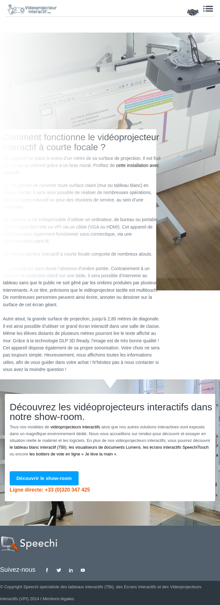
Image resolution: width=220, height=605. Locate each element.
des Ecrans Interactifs (136, 586)
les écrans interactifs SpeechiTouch (176, 447)
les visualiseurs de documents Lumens (105, 447)
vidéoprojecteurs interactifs (75, 426)
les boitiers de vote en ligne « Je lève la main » (72, 454)
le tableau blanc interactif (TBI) (38, 447)
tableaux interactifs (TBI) (91, 586)
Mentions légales (58, 598)
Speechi (30, 586)
